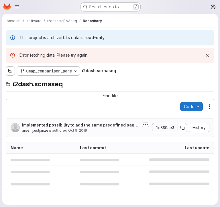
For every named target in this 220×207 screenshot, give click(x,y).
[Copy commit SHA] (182, 127)
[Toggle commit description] (145, 124)
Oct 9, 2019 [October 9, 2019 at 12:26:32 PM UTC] (77, 130)
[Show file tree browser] (10, 71)
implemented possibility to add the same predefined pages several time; (80, 125)
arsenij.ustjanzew (36, 130)
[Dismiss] (207, 55)
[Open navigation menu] (16, 7)
